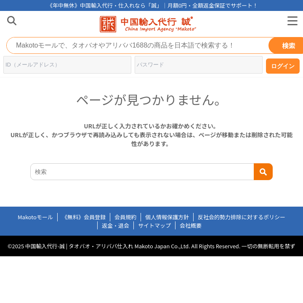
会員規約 (125, 217)
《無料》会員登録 (84, 217)
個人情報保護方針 (167, 217)
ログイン (283, 66)
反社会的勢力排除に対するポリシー (241, 217)
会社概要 (191, 225)
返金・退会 (115, 225)
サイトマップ (154, 225)
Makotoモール (35, 217)
